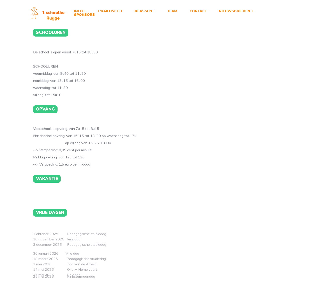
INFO (78, 11)
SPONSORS (84, 14)
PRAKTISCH (109, 11)
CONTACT (198, 11)
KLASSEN (143, 11)
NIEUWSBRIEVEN (234, 11)
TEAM (172, 11)
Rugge (53, 18)
